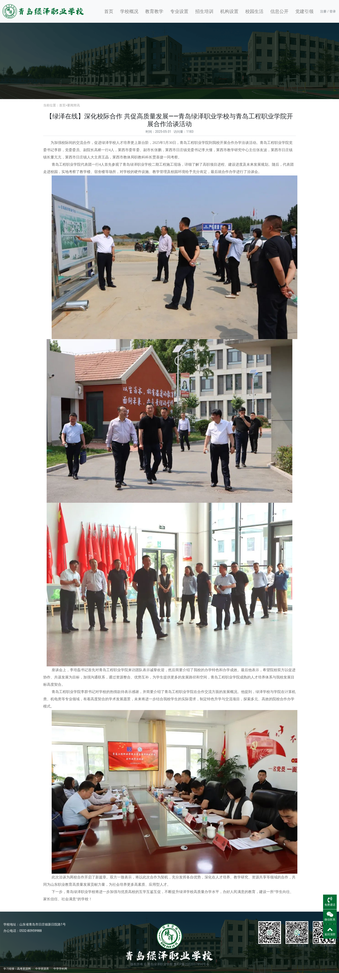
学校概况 (129, 11)
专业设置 (179, 11)
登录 (332, 11)
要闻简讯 (73, 105)
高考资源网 (24, 968)
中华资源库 (42, 968)
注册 (323, 11)
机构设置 (229, 11)
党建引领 (304, 11)
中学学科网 (60, 968)
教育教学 (154, 11)
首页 (108, 11)
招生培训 (204, 11)
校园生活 (254, 11)
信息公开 (279, 11)
